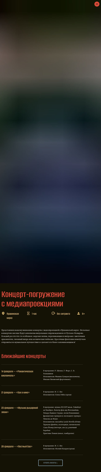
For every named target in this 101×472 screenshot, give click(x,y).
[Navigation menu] (97, 4)
